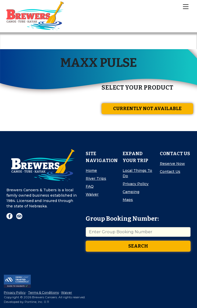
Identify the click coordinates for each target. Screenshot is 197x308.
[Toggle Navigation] (185, 6)
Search (138, 246)
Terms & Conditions (43, 292)
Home (91, 170)
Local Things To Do (137, 173)
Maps (128, 199)
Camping (131, 191)
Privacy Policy (136, 184)
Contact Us (170, 171)
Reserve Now (172, 163)
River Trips (96, 178)
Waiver (92, 194)
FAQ (90, 186)
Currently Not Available (147, 108)
